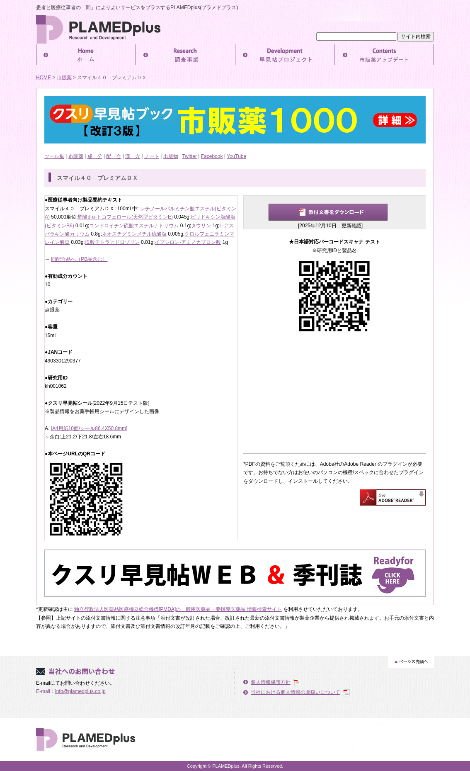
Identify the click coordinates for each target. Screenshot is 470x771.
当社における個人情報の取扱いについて (295, 692)
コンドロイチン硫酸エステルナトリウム (134, 226)
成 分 (94, 156)
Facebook (212, 156)
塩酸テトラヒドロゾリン (112, 242)
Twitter (189, 156)
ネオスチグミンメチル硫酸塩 (134, 234)
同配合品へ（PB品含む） (79, 259)
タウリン (201, 226)
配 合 (113, 156)
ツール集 (54, 156)
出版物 (170, 156)
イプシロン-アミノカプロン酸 (188, 242)
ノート (151, 156)
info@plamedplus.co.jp (80, 691)
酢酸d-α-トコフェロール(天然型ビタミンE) (125, 217)
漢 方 (132, 156)
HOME (43, 77)
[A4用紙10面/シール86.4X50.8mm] (89, 428)
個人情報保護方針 (271, 682)
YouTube (236, 156)
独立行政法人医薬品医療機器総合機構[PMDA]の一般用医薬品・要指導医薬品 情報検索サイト (178, 609)
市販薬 (64, 77)
